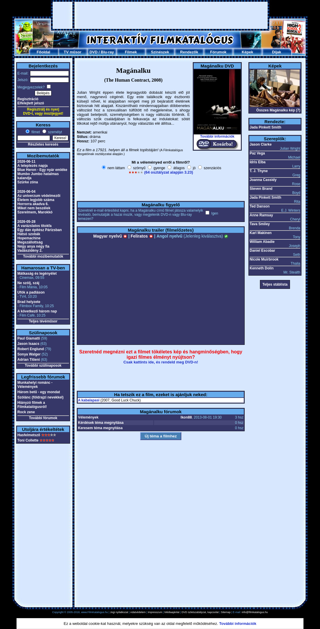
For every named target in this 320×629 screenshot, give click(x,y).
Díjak (276, 52)
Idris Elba (258, 162)
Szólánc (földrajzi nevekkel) (40, 397)
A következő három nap (37, 311)
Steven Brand (261, 189)
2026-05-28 (26, 222)
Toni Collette (28, 440)
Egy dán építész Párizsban (39, 230)
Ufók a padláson (31, 292)
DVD (93, 52)
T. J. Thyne (259, 171)
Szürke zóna (27, 182)
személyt (54, 132)
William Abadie (262, 242)
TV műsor (73, 52)
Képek (247, 52)
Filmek (131, 52)
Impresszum (155, 612)
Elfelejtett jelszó (30, 103)
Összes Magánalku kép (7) (278, 110)
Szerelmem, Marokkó (34, 212)
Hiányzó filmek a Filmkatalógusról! (32, 405)
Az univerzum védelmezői (38, 196)
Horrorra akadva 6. (33, 204)
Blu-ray (107, 52)
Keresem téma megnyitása (100, 428)
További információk (217, 136)
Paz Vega (257, 153)
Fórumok (218, 52)
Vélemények (88, 417)
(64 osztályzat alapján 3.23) (168, 172)
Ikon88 (186, 417)
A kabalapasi (89, 400)
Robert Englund (30, 349)
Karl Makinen (261, 233)
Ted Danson (260, 206)
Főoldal (43, 52)
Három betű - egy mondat (38, 392)
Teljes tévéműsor (43, 321)
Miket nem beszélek (33, 208)
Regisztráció (27, 99)
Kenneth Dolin (261, 268)
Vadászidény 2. (29, 250)
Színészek (160, 52)
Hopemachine (29, 238)
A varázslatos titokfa (34, 226)
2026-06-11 (26, 161)
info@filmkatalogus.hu (255, 612)
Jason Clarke (261, 144)
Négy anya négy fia (33, 246)
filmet (35, 132)
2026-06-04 (26, 192)
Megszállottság (30, 242)
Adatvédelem (138, 612)
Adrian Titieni (28, 360)
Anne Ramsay (261, 215)
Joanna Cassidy (263, 180)
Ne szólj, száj (28, 283)
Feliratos (142, 236)
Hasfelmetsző (28, 435)
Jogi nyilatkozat (119, 612)
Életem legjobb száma (35, 200)
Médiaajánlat (171, 612)
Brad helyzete (28, 302)
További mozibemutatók (43, 256)
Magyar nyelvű (110, 236)
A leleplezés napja (32, 166)
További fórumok (43, 418)
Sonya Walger (29, 354)
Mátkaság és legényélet (37, 273)
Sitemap (226, 612)
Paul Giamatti (28, 338)
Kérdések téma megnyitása (101, 423)
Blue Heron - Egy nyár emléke (42, 170)
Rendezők (189, 52)
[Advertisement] (160, 15)
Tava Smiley (260, 224)
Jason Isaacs (28, 344)
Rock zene (26, 412)
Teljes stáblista (274, 284)
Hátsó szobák (28, 234)
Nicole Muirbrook (264, 259)
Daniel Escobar (262, 250)
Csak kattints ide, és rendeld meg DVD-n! (160, 362)
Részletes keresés (43, 144)
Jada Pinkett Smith (265, 127)
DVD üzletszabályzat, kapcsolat (200, 612)
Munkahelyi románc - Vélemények (34, 385)
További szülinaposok (43, 365)
